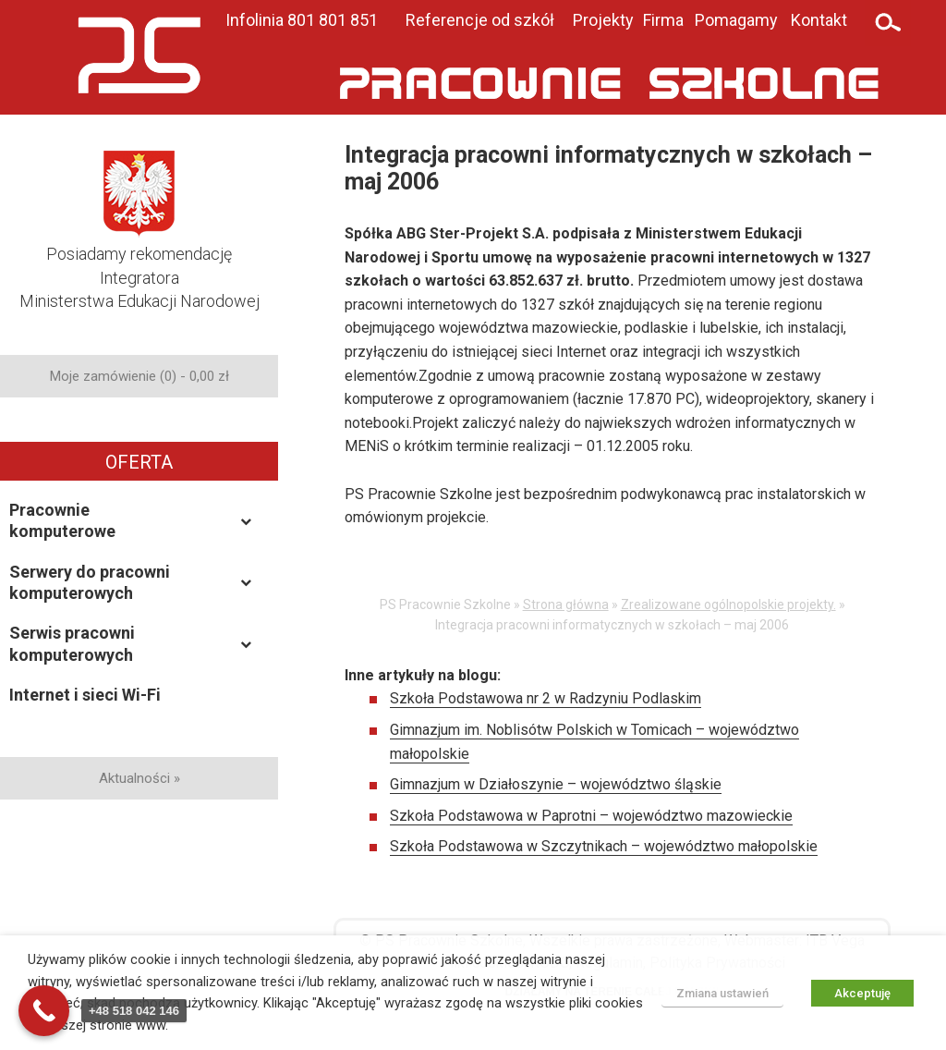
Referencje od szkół (480, 20)
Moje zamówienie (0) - (139, 376)
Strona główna (566, 604)
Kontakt (819, 20)
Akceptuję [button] (862, 993)
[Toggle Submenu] (245, 521)
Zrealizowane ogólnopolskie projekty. (728, 604)
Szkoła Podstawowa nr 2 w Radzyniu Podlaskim (545, 698)
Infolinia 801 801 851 (301, 20)
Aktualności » (139, 778)
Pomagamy (736, 20)
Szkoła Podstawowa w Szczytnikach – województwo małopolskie (604, 846)
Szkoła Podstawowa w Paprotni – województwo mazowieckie (591, 815)
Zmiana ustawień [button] (722, 993)
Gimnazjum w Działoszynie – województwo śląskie (556, 784)
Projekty (603, 20)
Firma (663, 20)
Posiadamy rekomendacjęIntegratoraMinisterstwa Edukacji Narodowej (139, 248)
